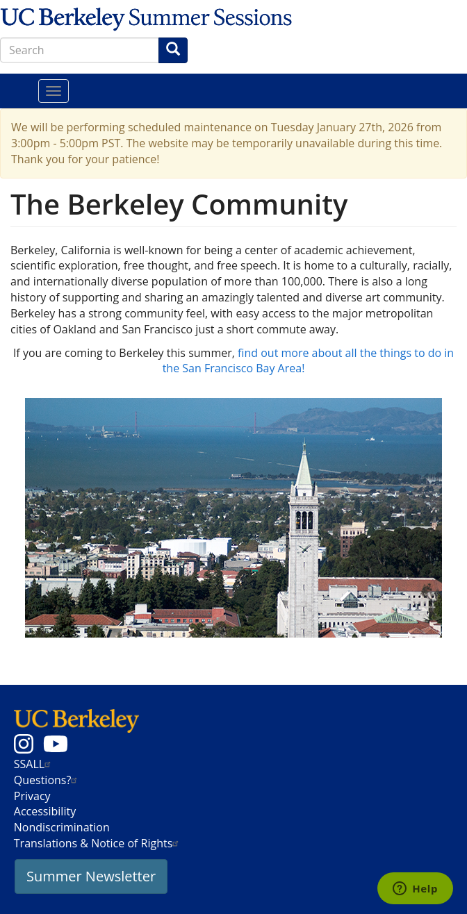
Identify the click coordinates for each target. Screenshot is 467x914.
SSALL (34, 764)
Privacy (32, 796)
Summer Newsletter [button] (91, 876)
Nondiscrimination (62, 827)
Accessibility (45, 811)
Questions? (47, 780)
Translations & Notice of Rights (98, 843)
